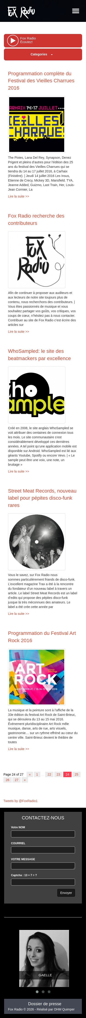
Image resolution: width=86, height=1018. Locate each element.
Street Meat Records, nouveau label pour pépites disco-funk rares (42, 498)
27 (16, 780)
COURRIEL (18, 843)
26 (7, 780)
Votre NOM (18, 827)
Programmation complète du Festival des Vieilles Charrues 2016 (41, 81)
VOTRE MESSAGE (23, 859)
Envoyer (66, 893)
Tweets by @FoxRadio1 (20, 801)
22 (49, 774)
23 (58, 774)
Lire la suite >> (18, 196)
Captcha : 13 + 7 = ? (24, 875)
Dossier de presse (44, 1004)
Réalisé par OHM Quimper (56, 1009)
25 (76, 774)
